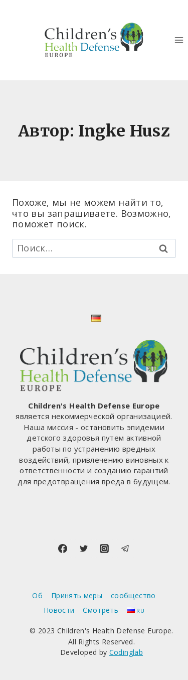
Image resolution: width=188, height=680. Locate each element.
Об (37, 595)
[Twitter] (84, 548)
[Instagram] (104, 548)
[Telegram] (125, 548)
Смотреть (100, 610)
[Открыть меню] (178, 40)
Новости (59, 610)
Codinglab (126, 652)
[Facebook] (63, 548)
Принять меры (76, 595)
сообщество (133, 595)
